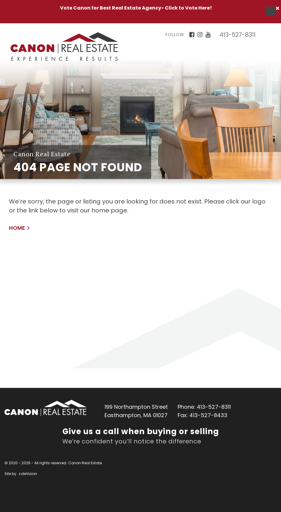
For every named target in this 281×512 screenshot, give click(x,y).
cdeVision (28, 473)
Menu (270, 11)
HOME (17, 228)
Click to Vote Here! (188, 7)
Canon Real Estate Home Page (64, 46)
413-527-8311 (237, 34)
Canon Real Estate (45, 408)
